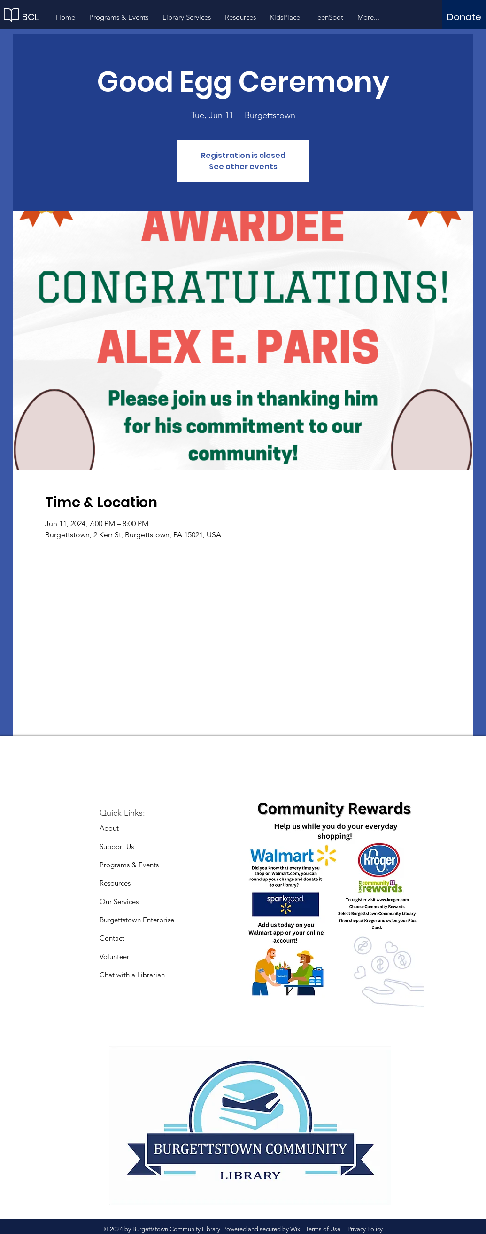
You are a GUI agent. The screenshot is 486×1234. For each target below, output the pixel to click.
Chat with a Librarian (132, 974)
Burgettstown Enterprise (137, 919)
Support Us (117, 846)
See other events (243, 166)
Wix (295, 1229)
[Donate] (464, 17)
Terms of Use (323, 1229)
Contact (112, 938)
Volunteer (114, 956)
